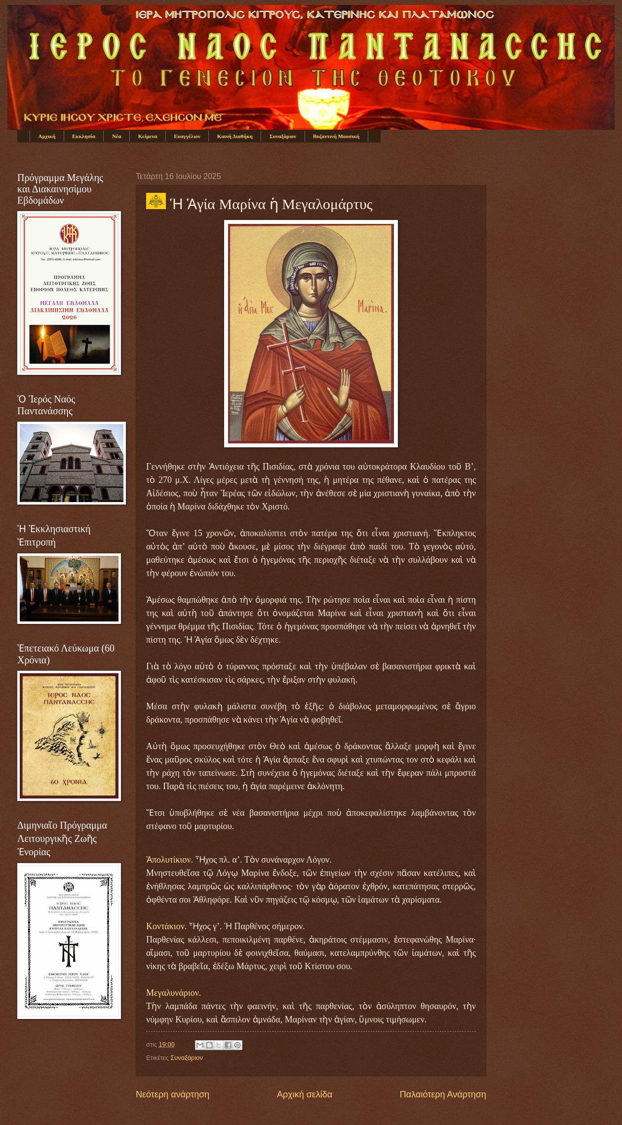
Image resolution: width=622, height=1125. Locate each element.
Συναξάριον (283, 136)
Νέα (116, 136)
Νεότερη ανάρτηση (172, 1094)
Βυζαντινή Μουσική (336, 136)
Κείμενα (147, 136)
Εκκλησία (83, 136)
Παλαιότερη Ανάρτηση (443, 1094)
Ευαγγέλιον (187, 136)
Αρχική (47, 136)
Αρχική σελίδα (304, 1094)
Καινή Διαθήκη (235, 136)
